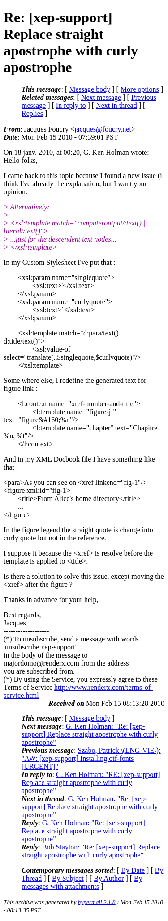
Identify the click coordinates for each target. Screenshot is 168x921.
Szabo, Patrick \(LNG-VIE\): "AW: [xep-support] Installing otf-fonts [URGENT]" (91, 758)
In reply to (71, 105)
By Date (133, 870)
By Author (109, 878)
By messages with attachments (82, 882)
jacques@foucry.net (102, 129)
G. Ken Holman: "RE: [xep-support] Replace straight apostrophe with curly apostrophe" (91, 782)
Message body (89, 89)
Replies (32, 113)
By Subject (68, 878)
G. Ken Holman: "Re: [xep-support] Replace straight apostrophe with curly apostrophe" (90, 734)
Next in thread (116, 105)
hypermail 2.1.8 (97, 902)
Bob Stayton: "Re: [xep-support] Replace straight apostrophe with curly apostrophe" (91, 851)
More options (140, 89)
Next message (101, 97)
